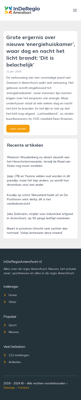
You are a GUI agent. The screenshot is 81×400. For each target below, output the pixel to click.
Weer (9, 302)
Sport (9, 325)
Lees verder (18, 129)
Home (10, 295)
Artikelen (12, 362)
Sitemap (9, 387)
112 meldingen (16, 355)
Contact (23, 387)
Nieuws (11, 332)
